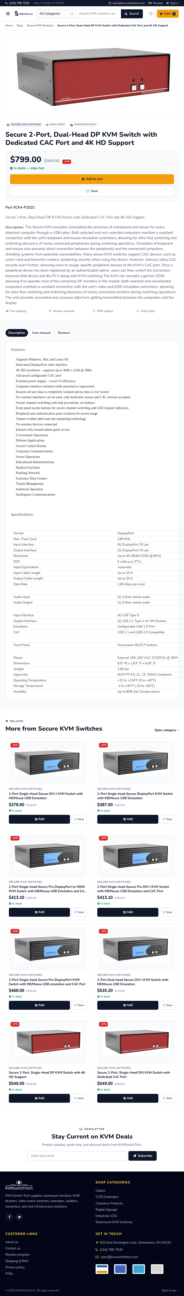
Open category (166, 730)
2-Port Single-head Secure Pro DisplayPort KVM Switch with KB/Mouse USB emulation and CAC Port (47, 982)
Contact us (13, 1248)
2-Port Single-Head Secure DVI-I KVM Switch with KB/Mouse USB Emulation (46, 796)
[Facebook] (10, 1217)
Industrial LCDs (106, 1216)
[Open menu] (8, 14)
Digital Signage (106, 1210)
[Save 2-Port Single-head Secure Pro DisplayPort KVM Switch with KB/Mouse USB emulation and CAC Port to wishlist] (79, 1005)
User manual (41, 333)
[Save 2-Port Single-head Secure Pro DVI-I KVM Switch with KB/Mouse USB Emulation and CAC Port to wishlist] (167, 912)
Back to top (170, 1290)
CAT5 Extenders (107, 1197)
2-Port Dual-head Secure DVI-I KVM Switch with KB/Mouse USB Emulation (132, 982)
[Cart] (168, 14)
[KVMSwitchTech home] (23, 14)
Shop (20, 25)
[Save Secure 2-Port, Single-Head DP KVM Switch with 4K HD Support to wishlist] (79, 1098)
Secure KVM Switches (40, 25)
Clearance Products (109, 1203)
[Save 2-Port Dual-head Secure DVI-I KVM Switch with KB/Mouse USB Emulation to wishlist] (167, 1005)
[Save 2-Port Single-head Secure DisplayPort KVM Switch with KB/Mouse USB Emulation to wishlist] (167, 819)
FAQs (9, 1273)
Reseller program (18, 1254)
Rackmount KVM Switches (114, 1222)
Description (16, 333)
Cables (100, 1191)
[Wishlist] (151, 14)
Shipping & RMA (17, 1261)
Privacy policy (15, 1267)
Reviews (64, 333)
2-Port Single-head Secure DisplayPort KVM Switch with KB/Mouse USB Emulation (135, 796)
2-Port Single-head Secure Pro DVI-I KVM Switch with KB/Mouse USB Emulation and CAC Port (133, 889)
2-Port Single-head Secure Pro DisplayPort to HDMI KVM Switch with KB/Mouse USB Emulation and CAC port (47, 891)
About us (12, 1242)
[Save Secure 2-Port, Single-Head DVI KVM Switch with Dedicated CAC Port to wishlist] (167, 1098)
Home (9, 25)
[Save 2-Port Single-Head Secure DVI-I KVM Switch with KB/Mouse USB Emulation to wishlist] (79, 819)
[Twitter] (19, 1217)
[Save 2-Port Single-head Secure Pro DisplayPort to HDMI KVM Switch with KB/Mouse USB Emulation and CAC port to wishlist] (79, 912)
